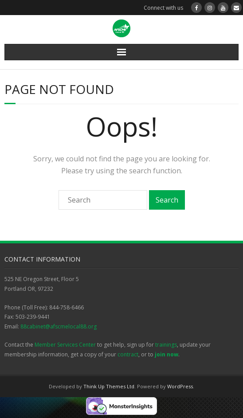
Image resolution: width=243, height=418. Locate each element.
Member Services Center (65, 344)
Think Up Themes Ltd (108, 386)
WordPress (180, 386)
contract (128, 354)
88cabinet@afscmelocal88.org (58, 326)
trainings (166, 344)
